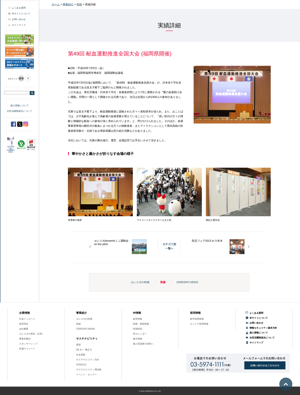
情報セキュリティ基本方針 (263, 328)
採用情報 (195, 312)
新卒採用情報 (197, 319)
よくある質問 (19, 8)
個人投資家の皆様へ (143, 343)
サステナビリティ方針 (87, 359)
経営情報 (137, 319)
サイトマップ (19, 25)
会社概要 (23, 329)
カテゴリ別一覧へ (169, 246)
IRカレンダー (140, 333)
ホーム (56, 4)
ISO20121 (81, 364)
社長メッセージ (27, 319)
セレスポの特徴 (140, 282)
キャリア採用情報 (199, 324)
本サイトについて (21, 13)
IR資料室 (137, 329)
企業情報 (24, 312)
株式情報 (137, 338)
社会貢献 (80, 354)
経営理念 (23, 324)
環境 (78, 344)
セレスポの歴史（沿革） (31, 333)
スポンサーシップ (28, 343)
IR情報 (137, 312)
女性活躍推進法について (19, 111)
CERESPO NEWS (187, 282)
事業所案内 (25, 338)
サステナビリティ (87, 338)
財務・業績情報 (141, 324)
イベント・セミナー (86, 374)
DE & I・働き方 (84, 349)
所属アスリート (27, 348)
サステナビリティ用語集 (88, 369)
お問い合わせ (19, 19)
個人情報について (19, 105)
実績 (79, 4)
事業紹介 (68, 4)
